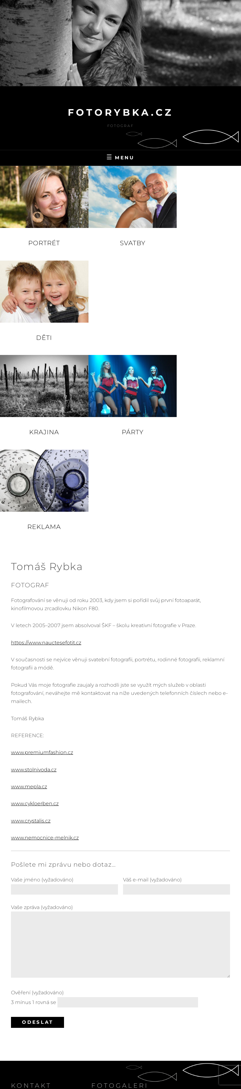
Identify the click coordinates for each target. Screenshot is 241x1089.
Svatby (120, 237)
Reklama (200, 326)
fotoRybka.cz (121, 112)
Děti (201, 237)
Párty (120, 326)
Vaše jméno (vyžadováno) (64, 684)
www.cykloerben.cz (35, 603)
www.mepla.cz (29, 586)
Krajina (40, 326)
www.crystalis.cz (31, 620)
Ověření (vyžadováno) (120, 798)
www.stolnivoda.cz (33, 569)
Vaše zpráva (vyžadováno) (120, 741)
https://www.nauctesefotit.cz (46, 442)
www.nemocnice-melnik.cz (45, 637)
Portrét (40, 237)
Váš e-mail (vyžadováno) (176, 684)
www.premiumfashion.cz (42, 552)
